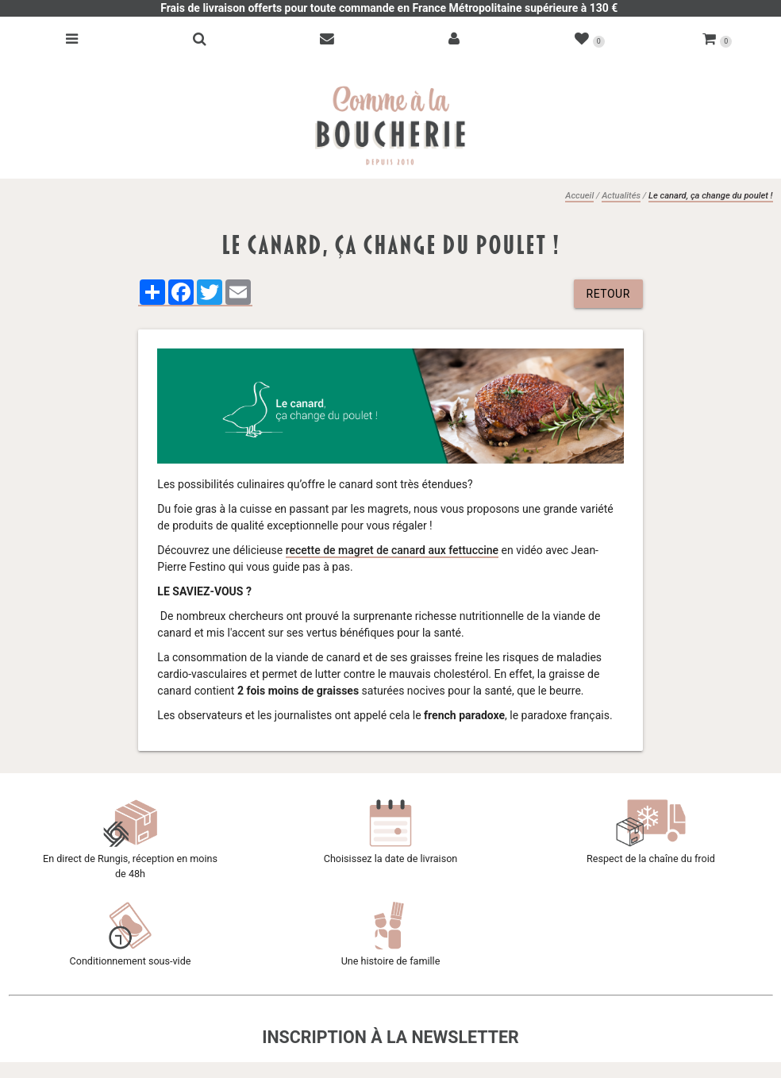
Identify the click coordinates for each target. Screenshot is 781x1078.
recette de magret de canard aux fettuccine (392, 550)
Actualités (621, 196)
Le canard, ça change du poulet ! (710, 196)
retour (608, 293)
